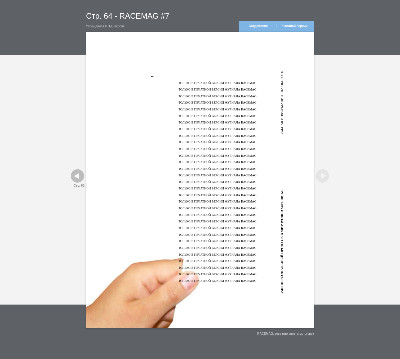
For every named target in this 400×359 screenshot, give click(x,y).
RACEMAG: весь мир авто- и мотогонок (285, 333)
